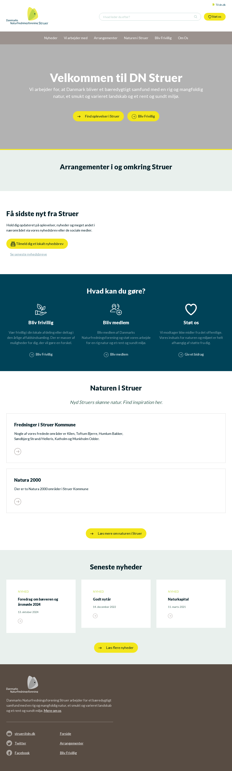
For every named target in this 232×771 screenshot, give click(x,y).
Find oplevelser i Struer (98, 116)
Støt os (214, 16)
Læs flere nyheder (116, 647)
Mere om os (52, 710)
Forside (65, 733)
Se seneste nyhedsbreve (28, 254)
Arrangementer (71, 743)
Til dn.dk (219, 4)
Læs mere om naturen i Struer (116, 533)
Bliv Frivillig (68, 753)
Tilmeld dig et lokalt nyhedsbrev (37, 244)
